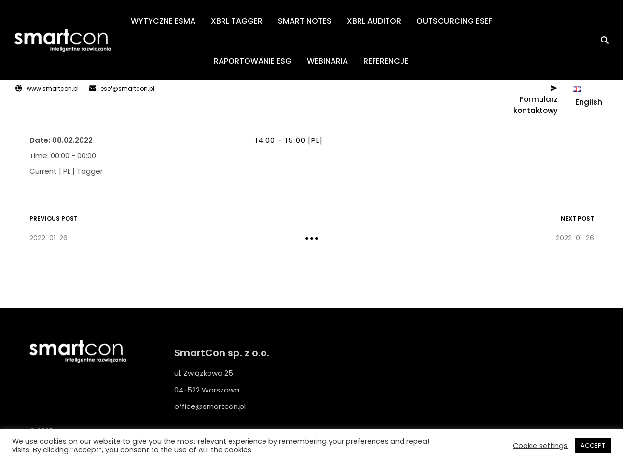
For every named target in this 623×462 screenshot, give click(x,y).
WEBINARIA (327, 61)
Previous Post (53, 218)
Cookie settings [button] (540, 445)
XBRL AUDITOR (374, 21)
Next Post (577, 218)
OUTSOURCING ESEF (454, 21)
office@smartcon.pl (210, 406)
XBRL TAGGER (237, 21)
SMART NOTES (305, 21)
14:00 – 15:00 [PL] (289, 140)
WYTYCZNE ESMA (163, 21)
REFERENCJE (386, 61)
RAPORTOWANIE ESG (252, 61)
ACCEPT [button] (593, 445)
